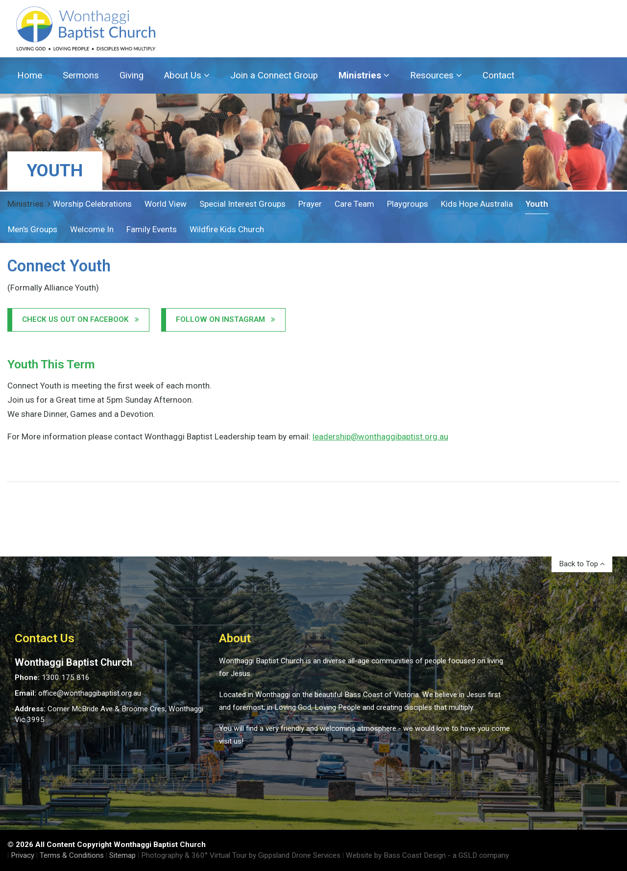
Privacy (22, 855)
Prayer (310, 204)
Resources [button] (436, 75)
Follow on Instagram (225, 319)
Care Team (354, 204)
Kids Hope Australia (477, 204)
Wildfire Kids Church (227, 229)
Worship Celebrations (92, 204)
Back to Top (582, 563)
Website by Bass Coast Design (396, 855)
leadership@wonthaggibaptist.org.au (380, 436)
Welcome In (92, 229)
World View (166, 204)
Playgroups (407, 204)
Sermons (81, 75)
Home (29, 75)
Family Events (151, 229)
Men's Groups (32, 229)
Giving (132, 75)
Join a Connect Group (274, 75)
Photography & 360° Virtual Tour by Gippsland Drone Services (240, 855)
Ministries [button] (363, 75)
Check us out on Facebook (80, 319)
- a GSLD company (478, 855)
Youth (537, 204)
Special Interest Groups (242, 204)
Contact (498, 75)
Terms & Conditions (72, 855)
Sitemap (122, 855)
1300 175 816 (66, 677)
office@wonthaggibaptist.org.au (89, 693)
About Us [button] (187, 75)
